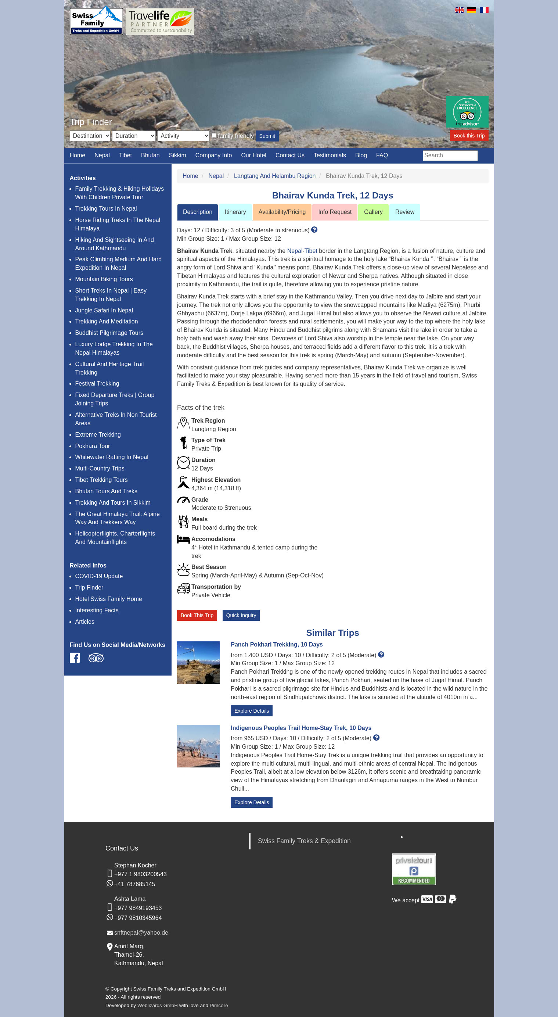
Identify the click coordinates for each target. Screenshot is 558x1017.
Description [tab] (197, 212)
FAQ (382, 155)
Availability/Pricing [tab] (282, 212)
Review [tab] (404, 212)
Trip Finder (89, 587)
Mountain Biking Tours (104, 279)
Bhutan (150, 155)
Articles (84, 622)
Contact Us (290, 155)
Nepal (102, 155)
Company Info (213, 155)
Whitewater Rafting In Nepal (111, 457)
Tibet (125, 155)
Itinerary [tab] (235, 212)
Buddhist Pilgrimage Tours (109, 333)
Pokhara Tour (92, 446)
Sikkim (177, 155)
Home (78, 155)
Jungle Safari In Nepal (104, 310)
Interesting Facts (97, 610)
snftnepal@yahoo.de (141, 933)
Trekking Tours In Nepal (106, 208)
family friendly (236, 136)
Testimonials (330, 155)
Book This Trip (197, 615)
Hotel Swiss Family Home (108, 599)
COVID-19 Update (99, 576)
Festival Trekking (97, 383)
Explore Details (251, 711)
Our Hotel (253, 155)
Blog (361, 155)
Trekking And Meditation (106, 321)
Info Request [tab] (335, 212)
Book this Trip (469, 136)
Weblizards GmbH (157, 1005)
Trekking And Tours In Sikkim (113, 502)
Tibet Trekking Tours (101, 480)
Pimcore (219, 1005)
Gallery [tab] (373, 212)
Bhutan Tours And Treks (106, 491)
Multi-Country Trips (100, 468)
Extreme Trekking (98, 434)
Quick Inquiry (241, 615)
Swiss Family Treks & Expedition (304, 841)
